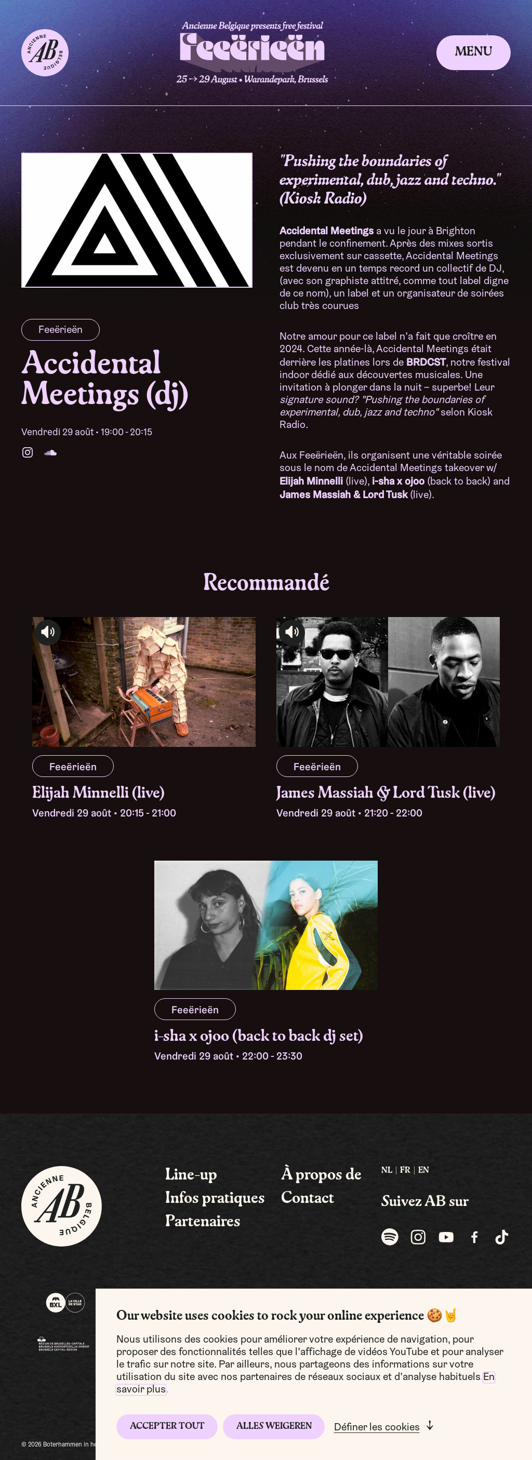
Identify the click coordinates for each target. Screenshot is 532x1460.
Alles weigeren (274, 1426)
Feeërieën (60, 330)
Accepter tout (167, 1426)
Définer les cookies (377, 1428)
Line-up (191, 1175)
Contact (307, 1199)
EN (423, 1171)
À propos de (321, 1175)
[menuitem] (386, 1171)
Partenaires (203, 1222)
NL (386, 1171)
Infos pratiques (215, 1199)
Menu (473, 52)
